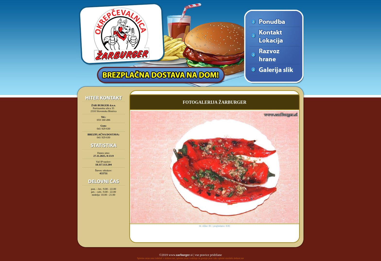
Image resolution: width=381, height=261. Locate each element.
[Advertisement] (103, 210)
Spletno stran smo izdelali (149, 258)
